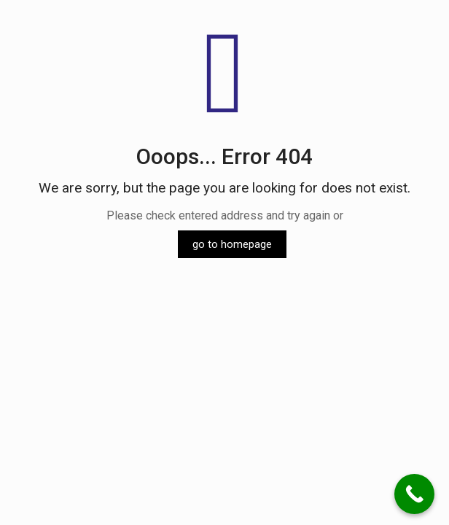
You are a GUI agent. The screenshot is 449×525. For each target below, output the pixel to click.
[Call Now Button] (414, 494)
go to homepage (232, 244)
